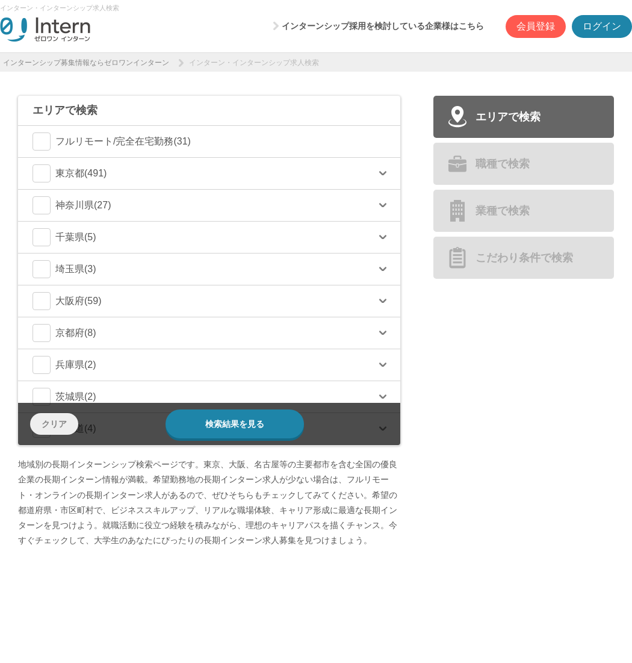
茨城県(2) (64, 397)
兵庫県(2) (64, 365)
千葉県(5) (64, 237)
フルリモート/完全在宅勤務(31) (112, 141)
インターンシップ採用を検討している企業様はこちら (383, 26)
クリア (54, 424)
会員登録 (535, 26)
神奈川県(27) (72, 205)
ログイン (602, 26)
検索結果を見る (234, 424)
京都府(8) (64, 333)
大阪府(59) (67, 301)
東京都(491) (70, 173)
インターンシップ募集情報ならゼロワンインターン (86, 62)
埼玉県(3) (64, 269)
